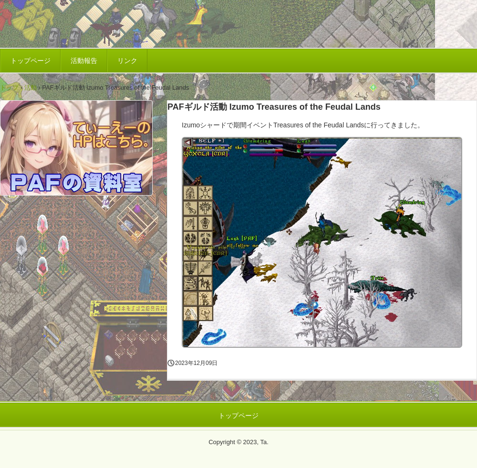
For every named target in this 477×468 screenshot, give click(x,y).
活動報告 (84, 60)
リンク (127, 60)
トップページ (30, 60)
